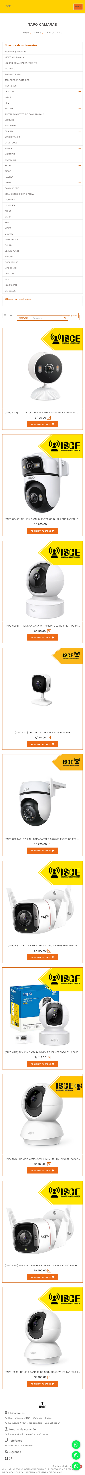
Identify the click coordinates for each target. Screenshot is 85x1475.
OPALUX (9, 131)
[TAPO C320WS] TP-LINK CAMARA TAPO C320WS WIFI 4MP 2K (42, 945)
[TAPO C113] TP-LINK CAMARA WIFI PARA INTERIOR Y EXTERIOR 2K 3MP (44, 412)
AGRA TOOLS (11, 239)
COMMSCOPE (12, 188)
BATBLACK (10, 290)
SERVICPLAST (12, 251)
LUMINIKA (10, 205)
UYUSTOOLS (11, 142)
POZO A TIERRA (13, 74)
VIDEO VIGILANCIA (14, 57)
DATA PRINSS (11, 262)
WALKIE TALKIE (12, 137)
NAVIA (8, 97)
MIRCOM (9, 256)
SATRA (8, 165)
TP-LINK (9, 108)
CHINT (8, 211)
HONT (8, 222)
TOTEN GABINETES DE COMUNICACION (25, 114)
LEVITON (9, 91)
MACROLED (11, 268)
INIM (7, 279)
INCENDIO (10, 68)
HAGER (8, 148)
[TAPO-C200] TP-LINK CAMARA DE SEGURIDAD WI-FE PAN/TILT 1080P (44, 1372)
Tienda (37, 32)
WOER (8, 228)
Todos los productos (15, 51)
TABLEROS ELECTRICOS (17, 80)
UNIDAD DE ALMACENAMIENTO (21, 63)
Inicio (26, 32)
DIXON (8, 182)
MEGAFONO (11, 125)
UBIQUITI (9, 120)
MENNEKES (11, 85)
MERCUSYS (10, 160)
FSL (7, 103)
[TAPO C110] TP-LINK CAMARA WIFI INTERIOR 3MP (42, 732)
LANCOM (9, 273)
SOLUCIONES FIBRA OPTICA (19, 194)
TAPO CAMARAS (53, 32)
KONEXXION (11, 285)
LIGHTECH (10, 199)
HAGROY (9, 177)
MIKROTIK (10, 154)
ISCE (8, 6)
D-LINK (8, 245)
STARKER (9, 234)
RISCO (8, 171)
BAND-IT (9, 216)
